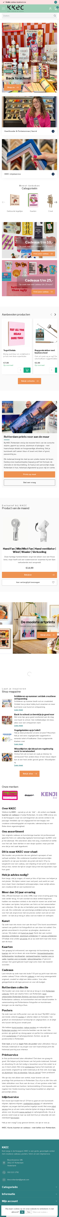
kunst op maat (27, 933)
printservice (30, 1067)
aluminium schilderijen (29, 936)
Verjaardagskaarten (45, 953)
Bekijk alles (30, 774)
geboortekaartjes (34, 959)
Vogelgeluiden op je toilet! (27, 730)
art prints (23, 939)
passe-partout (25, 1112)
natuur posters (30, 1027)
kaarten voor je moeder (17, 959)
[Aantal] (20, 370)
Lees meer (18, 710)
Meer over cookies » (40, 1212)
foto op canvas (34, 1072)
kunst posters (17, 1027)
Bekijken (39, 575)
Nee (28, 1212)
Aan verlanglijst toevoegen (35, 582)
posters (21, 1017)
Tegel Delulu (9, 350)
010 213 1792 (13, 1172)
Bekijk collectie (29, 381)
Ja (22, 1212)
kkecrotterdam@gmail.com (18, 1179)
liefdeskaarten (8, 956)
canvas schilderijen (49, 936)
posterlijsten (11, 1036)
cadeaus (30, 976)
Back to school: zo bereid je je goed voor (34, 714)
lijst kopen (15, 1118)
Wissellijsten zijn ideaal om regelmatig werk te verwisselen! (33, 750)
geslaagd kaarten (33, 956)
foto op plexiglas (20, 1072)
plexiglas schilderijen (10, 936)
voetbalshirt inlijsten (31, 1103)
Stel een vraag (29, 482)
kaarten (5, 953)
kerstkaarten (20, 956)
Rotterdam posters (9, 1030)
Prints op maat (29, 474)
